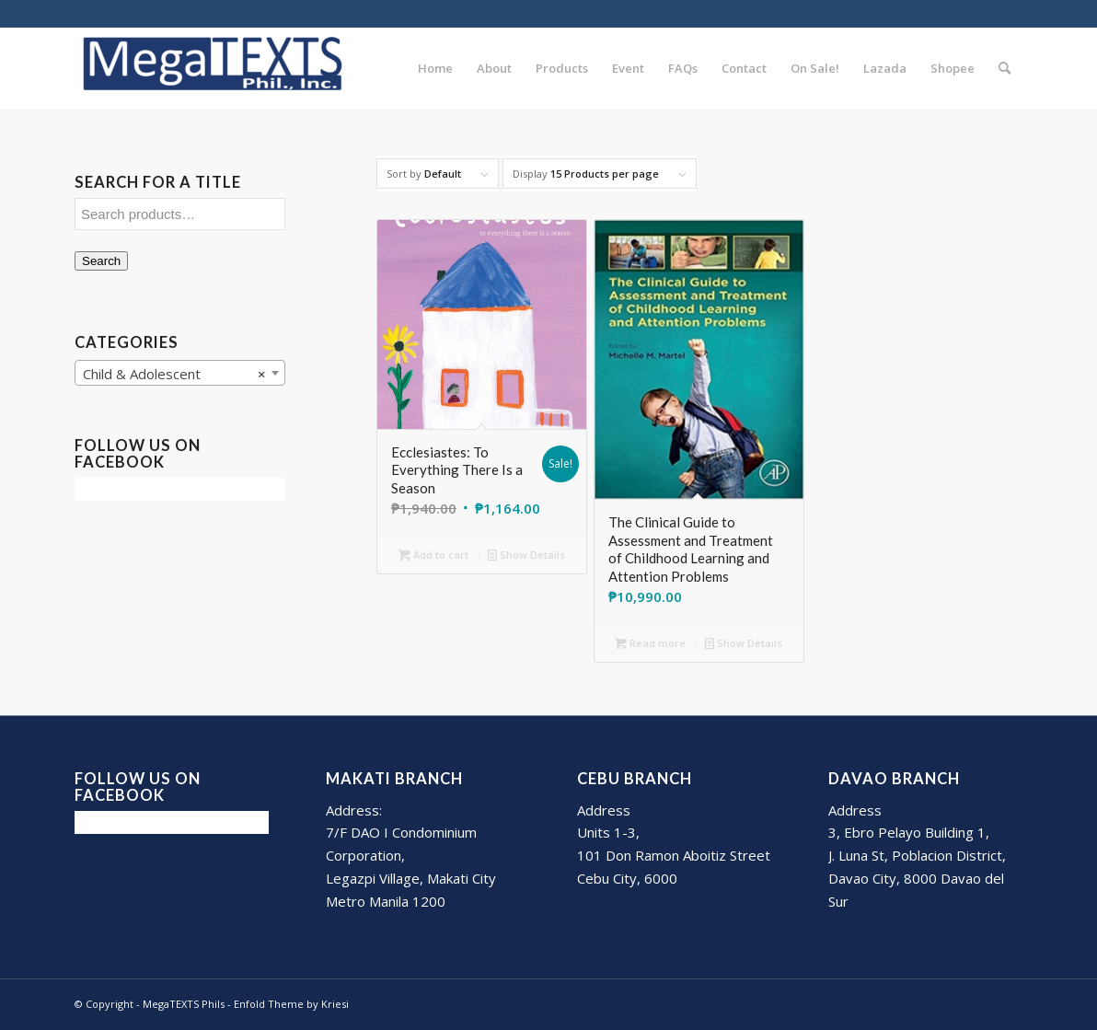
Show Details (526, 554)
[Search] (1004, 68)
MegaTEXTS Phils (184, 1004)
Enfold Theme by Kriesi (291, 1004)
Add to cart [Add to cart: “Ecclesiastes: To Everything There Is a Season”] (433, 554)
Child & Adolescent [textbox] (174, 374)
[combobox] (180, 373)
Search (101, 261)
